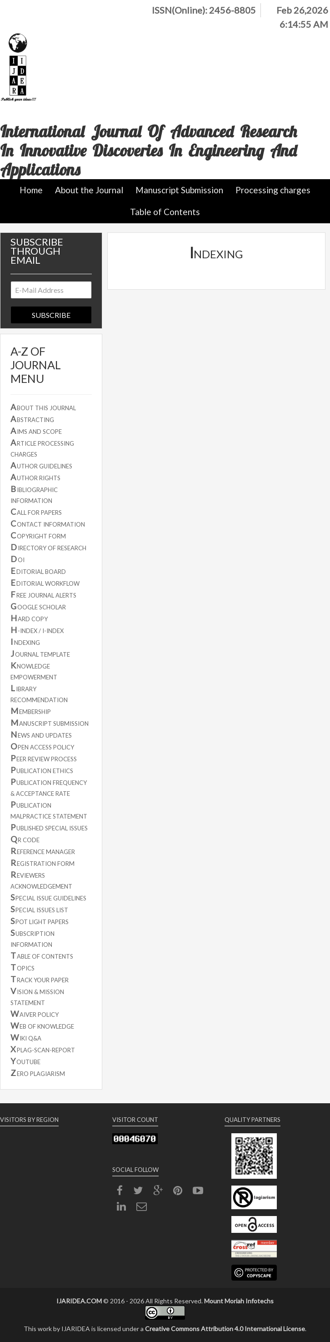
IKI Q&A (25, 1037)
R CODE (25, 839)
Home (31, 190)
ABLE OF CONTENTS (41, 955)
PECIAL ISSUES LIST (39, 909)
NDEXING (25, 642)
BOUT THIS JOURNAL (43, 407)
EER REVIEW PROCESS (43, 758)
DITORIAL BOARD (38, 571)
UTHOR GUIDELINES (41, 465)
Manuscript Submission (179, 190)
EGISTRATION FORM (42, 863)
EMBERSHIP (30, 711)
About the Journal (89, 190)
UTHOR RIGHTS (35, 477)
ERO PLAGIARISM (37, 1073)
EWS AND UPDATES (41, 734)
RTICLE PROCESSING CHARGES (42, 447)
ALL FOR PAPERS (36, 512)
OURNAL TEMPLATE (40, 653)
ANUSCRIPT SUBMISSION (49, 723)
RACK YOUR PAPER (39, 979)
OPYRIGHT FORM (38, 535)
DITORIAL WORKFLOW (45, 583)
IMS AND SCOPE (36, 431)
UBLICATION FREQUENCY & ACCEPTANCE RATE (48, 787)
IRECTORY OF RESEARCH (48, 547)
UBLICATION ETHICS (41, 770)
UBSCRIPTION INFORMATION (32, 938)
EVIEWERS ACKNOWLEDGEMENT (41, 880)
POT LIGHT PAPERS (39, 921)
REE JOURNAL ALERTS (43, 594)
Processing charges (272, 190)
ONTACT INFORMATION (47, 523)
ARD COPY (29, 618)
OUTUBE (25, 1061)
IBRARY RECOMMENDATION (39, 693)
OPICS (22, 967)
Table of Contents (165, 211)
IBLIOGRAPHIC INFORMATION (34, 494)
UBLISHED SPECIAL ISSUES (49, 827)
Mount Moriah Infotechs (239, 1301)
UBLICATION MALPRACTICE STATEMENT (48, 809)
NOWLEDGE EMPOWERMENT (33, 670)
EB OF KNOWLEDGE (42, 1025)
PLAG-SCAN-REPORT (42, 1049)
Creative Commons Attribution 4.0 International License (225, 1328)
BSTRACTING (32, 419)
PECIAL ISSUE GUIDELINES (48, 897)
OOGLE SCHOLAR (38, 606)
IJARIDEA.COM (79, 1301)
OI (17, 559)
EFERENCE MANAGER (42, 851)
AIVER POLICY (34, 1014)
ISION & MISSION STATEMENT (37, 996)
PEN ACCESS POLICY (42, 746)
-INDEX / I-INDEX (37, 630)
